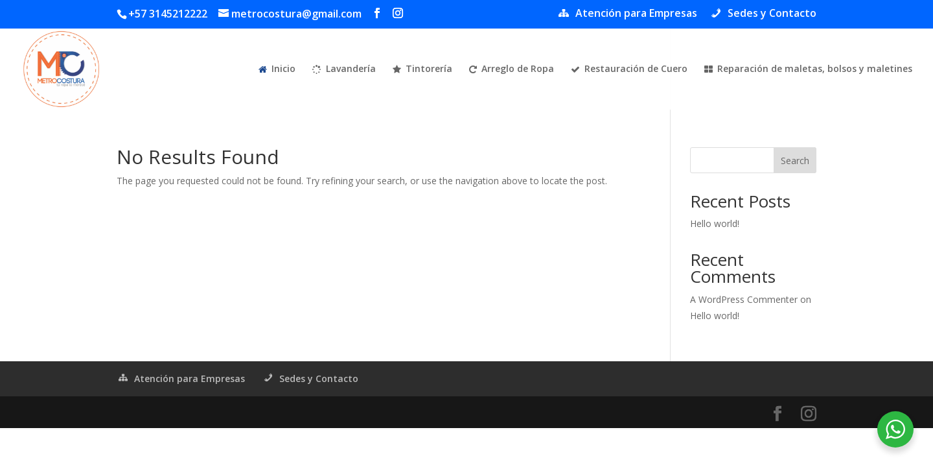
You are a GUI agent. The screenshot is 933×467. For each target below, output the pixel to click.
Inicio (277, 69)
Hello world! (714, 223)
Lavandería (344, 69)
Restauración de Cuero (629, 69)
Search (795, 160)
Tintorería (422, 69)
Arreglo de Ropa (511, 69)
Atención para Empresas (627, 14)
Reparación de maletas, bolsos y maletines (808, 69)
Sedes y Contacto (762, 14)
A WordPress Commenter (744, 299)
